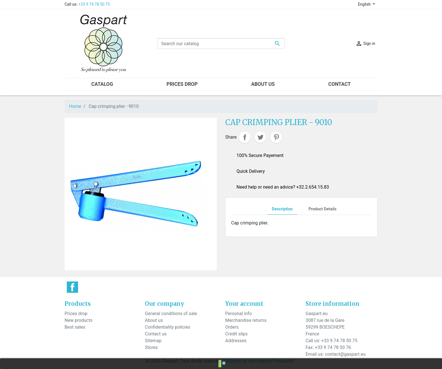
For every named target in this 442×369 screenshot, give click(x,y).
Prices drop (76, 313)
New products (78, 320)
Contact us (156, 334)
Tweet (260, 137)
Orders (231, 327)
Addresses (236, 340)
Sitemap (153, 340)
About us (154, 320)
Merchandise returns (245, 320)
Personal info (238, 313)
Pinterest (276, 137)
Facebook (72, 287)
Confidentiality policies (167, 327)
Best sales (75, 327)
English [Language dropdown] (365, 4)
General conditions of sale (171, 313)
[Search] (221, 43)
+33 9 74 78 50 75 (94, 4)
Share (244, 137)
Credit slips (236, 334)
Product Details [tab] (322, 209)
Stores (151, 347)
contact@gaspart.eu (345, 354)
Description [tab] (282, 209)
